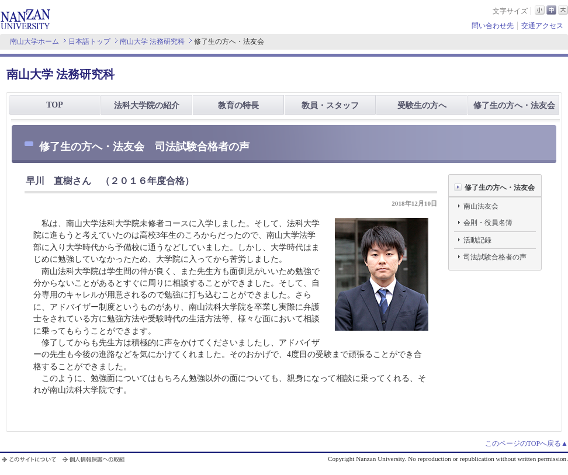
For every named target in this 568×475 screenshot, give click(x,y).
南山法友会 (480, 206)
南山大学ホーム (34, 41)
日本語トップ (89, 41)
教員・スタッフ (330, 105)
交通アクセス (542, 26)
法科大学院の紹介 (146, 105)
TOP (54, 104)
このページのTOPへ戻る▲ (526, 443)
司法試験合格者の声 (495, 257)
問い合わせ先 (493, 26)
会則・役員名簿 (487, 223)
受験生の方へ (421, 105)
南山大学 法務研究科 (152, 41)
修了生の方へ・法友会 (514, 105)
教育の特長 (238, 105)
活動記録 (477, 240)
